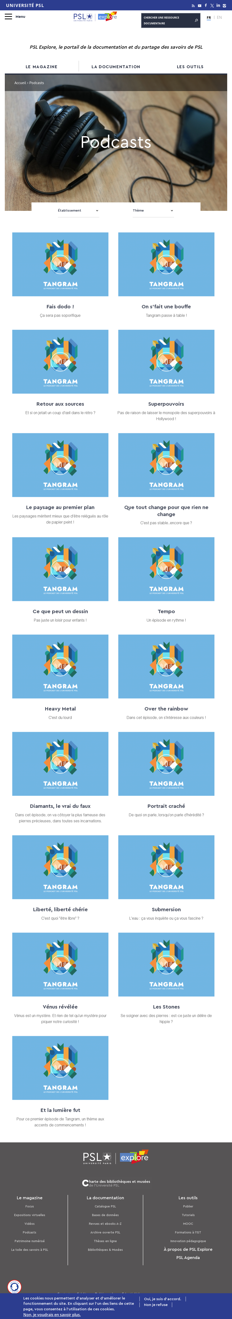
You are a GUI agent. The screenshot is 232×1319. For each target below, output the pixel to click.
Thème (138, 210)
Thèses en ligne (105, 1240)
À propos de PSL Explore (188, 1248)
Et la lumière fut (59, 1116)
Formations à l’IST (188, 1231)
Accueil (20, 83)
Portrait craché (163, 812)
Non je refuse (156, 1305)
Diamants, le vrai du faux (59, 812)
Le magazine (42, 67)
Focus (29, 1205)
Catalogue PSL (105, 1205)
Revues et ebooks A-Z (105, 1222)
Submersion (163, 915)
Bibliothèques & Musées (105, 1248)
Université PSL (25, 5)
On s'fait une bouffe (163, 313)
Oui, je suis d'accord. (162, 1299)
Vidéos (30, 1222)
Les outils (190, 67)
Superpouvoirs (163, 410)
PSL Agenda (188, 1256)
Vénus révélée (59, 1012)
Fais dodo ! (59, 313)
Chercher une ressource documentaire (171, 20)
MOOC (188, 1222)
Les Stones (163, 1012)
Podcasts (29, 1231)
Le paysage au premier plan (59, 513)
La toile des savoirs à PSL (29, 1248)
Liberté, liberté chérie (59, 915)
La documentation (116, 67)
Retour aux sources (59, 410)
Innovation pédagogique (188, 1240)
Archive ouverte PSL (105, 1231)
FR (209, 17)
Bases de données (105, 1214)
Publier (188, 1205)
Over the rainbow (163, 715)
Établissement (69, 210)
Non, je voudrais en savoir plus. (52, 1315)
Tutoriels (188, 1214)
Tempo (163, 617)
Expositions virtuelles (29, 1214)
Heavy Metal (59, 715)
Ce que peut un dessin (59, 617)
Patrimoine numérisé (30, 1240)
